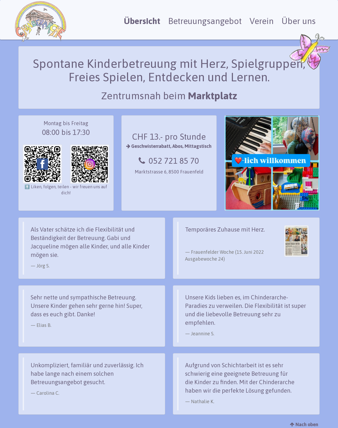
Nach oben (304, 424)
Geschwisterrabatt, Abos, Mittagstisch (169, 146)
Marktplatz (212, 95)
